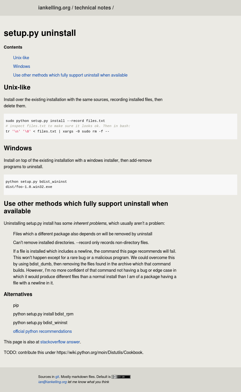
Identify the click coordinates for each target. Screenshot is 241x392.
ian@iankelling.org (52, 382)
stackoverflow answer (60, 342)
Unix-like (21, 58)
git (57, 377)
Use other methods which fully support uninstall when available (70, 75)
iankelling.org (54, 7)
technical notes (93, 7)
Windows (21, 67)
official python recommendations (42, 332)
